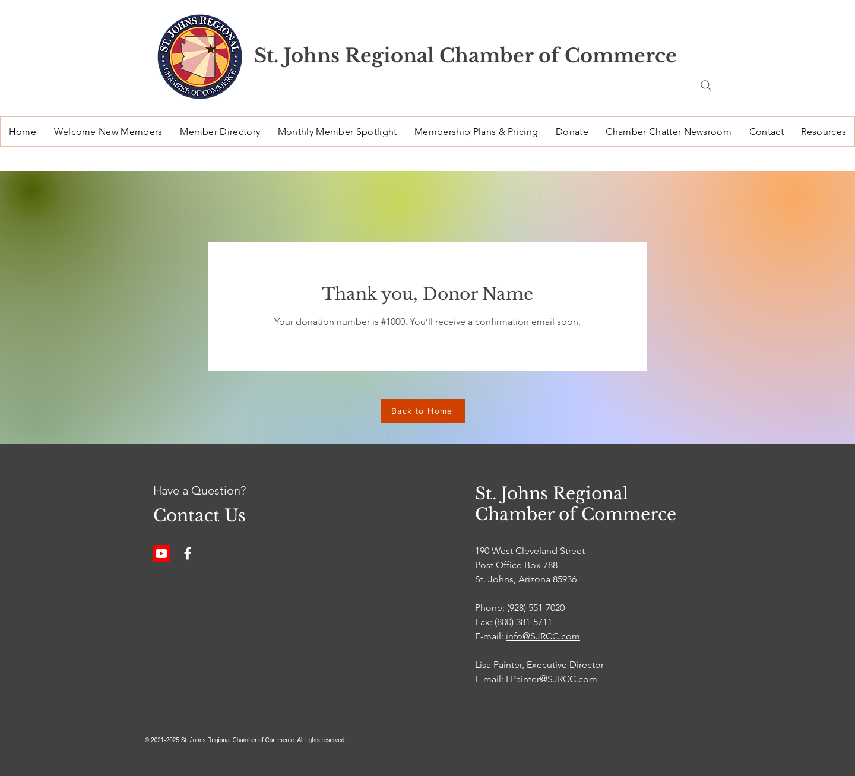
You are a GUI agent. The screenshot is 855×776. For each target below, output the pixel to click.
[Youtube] (161, 553)
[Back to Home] (423, 411)
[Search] (706, 85)
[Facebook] (187, 553)
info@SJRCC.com (543, 636)
